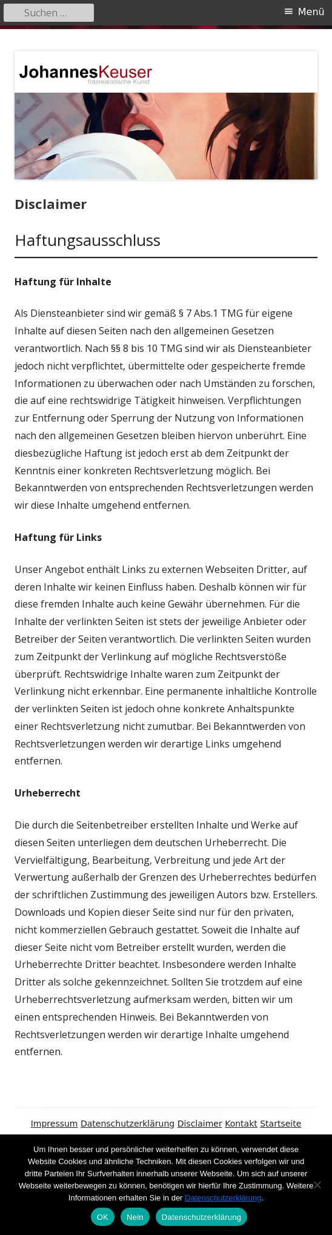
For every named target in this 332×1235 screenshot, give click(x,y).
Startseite (280, 1123)
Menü (311, 12)
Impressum (54, 1123)
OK (102, 1217)
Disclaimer (200, 1123)
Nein (135, 1217)
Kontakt (241, 1123)
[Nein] (317, 1185)
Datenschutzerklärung (127, 1123)
